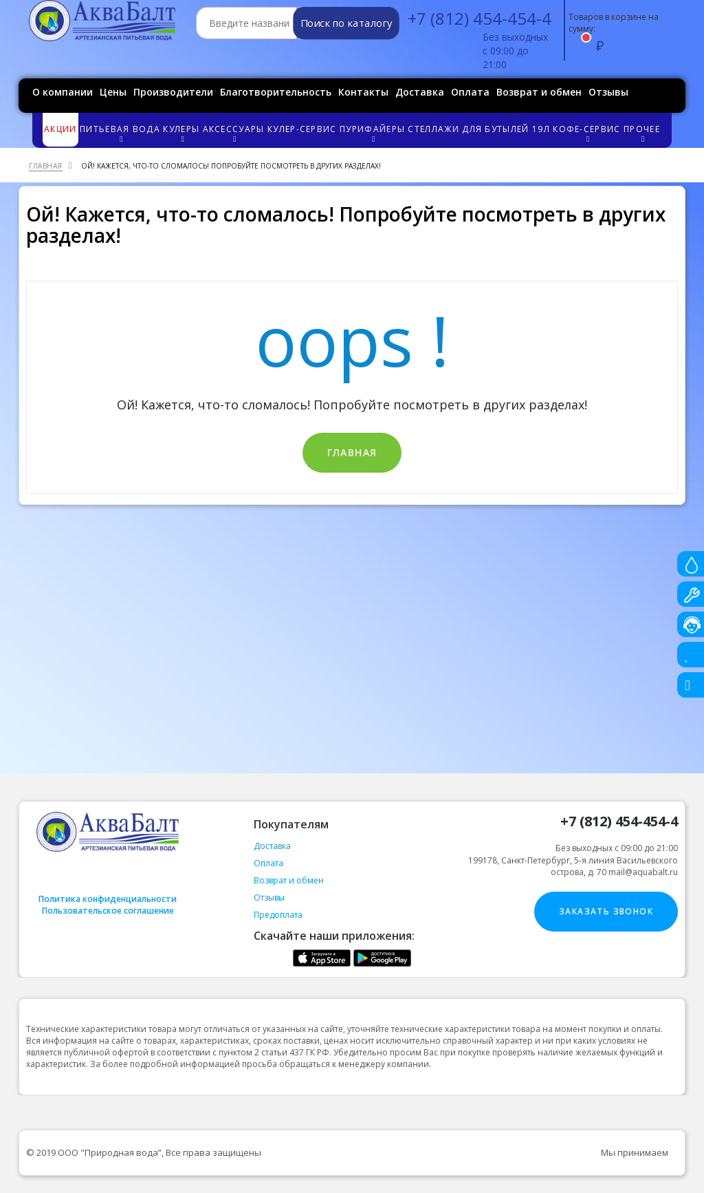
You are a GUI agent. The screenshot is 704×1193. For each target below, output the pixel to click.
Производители (173, 91)
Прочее (642, 133)
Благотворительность (275, 91)
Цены (113, 91)
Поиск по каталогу (346, 23)
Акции (60, 129)
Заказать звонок (606, 911)
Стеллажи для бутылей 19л (478, 129)
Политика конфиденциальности (107, 899)
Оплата (470, 91)
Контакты (363, 91)
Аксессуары (234, 133)
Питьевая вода (121, 133)
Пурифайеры (373, 133)
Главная (352, 452)
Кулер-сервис (302, 129)
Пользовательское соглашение (108, 910)
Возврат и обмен (539, 91)
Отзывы (608, 91)
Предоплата (278, 915)
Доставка (419, 91)
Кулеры (182, 133)
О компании (62, 91)
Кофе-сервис (587, 133)
